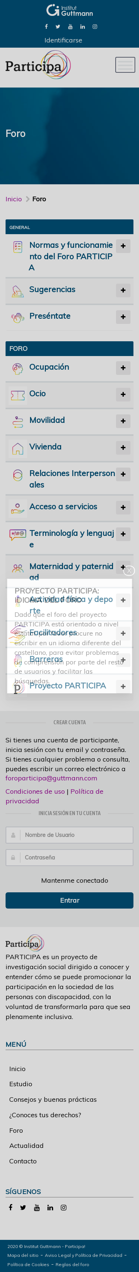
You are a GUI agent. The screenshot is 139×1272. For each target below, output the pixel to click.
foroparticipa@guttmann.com (51, 778)
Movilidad (47, 420)
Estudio (20, 1084)
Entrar (69, 900)
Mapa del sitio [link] (23, 1255)
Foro (16, 1130)
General (19, 227)
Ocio (37, 393)
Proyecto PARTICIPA (67, 685)
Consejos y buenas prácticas (53, 1099)
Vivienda (45, 446)
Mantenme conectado (70, 880)
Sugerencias (52, 289)
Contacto (23, 1161)
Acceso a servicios (63, 506)
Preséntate (49, 316)
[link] (46, 26)
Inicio (14, 199)
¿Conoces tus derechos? (45, 1115)
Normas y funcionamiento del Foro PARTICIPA (71, 256)
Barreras (46, 659)
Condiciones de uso (35, 791)
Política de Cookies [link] (28, 1264)
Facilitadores (53, 632)
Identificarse (63, 40)
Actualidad (26, 1145)
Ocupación (49, 367)
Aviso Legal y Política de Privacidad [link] (83, 1255)
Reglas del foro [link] (72, 1264)
